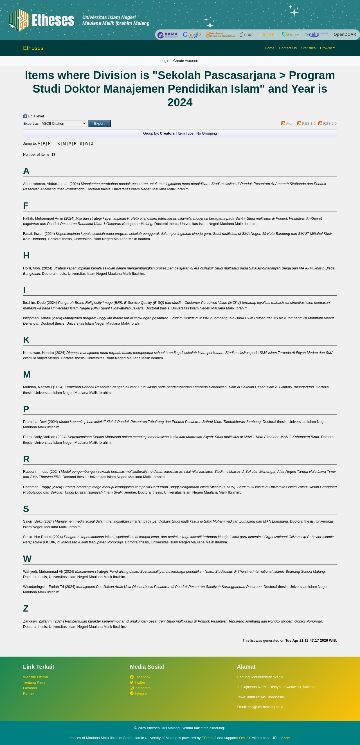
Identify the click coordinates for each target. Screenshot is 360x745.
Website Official (35, 677)
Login (165, 61)
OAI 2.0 (245, 738)
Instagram (140, 688)
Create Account (185, 61)
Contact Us (288, 48)
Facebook (140, 677)
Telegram (139, 693)
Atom (290, 123)
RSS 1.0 (309, 123)
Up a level (36, 116)
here (287, 738)
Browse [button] (326, 48)
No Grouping (206, 133)
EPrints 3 (209, 738)
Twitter (137, 682)
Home (269, 48)
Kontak (28, 693)
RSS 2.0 (330, 123)
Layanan (30, 688)
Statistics (308, 48)
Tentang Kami (34, 682)
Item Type (186, 133)
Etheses (33, 48)
